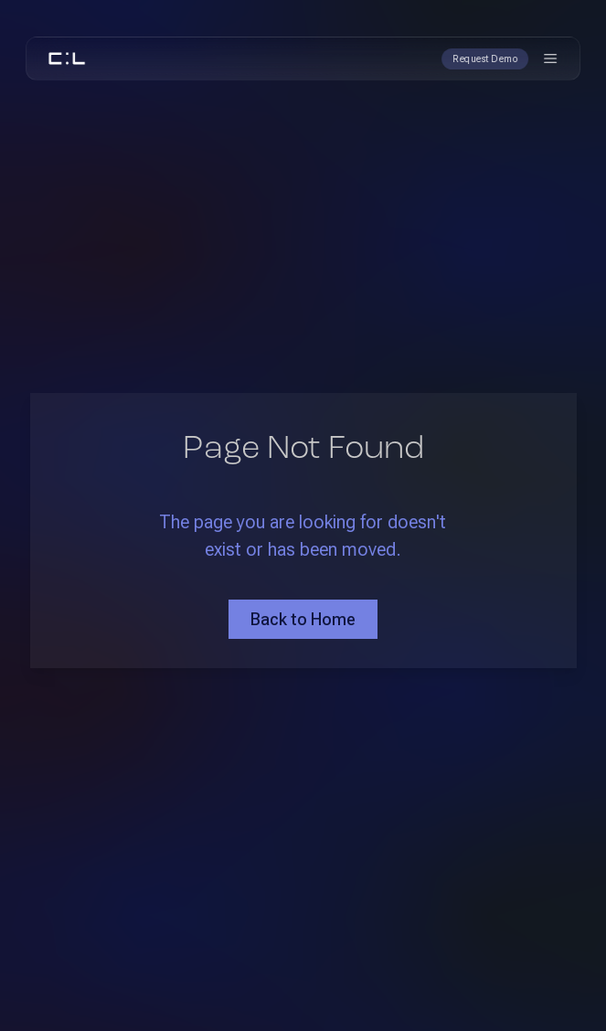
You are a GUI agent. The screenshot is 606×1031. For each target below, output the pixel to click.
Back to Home (303, 619)
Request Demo (484, 59)
